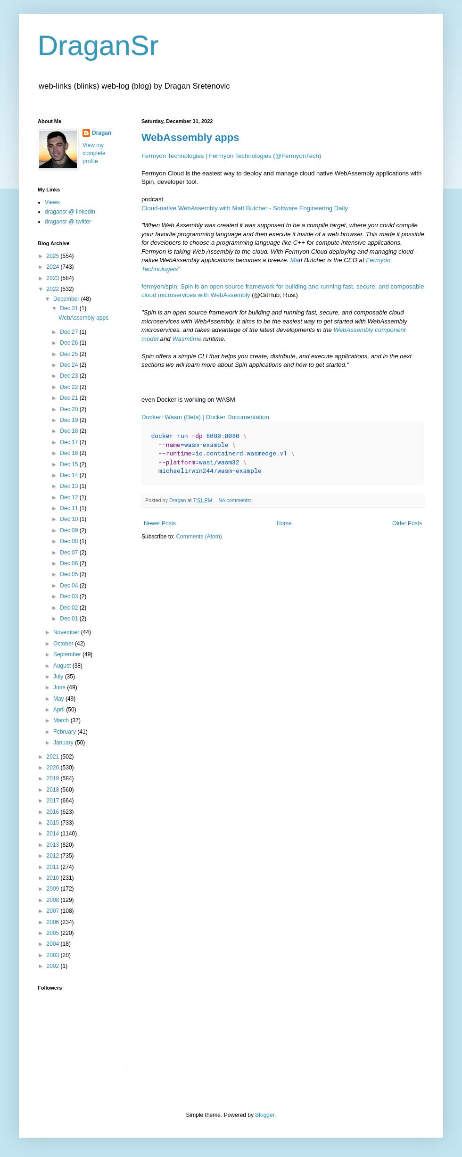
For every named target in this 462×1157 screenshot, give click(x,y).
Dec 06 (69, 563)
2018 (54, 789)
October (64, 643)
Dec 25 (69, 354)
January (64, 742)
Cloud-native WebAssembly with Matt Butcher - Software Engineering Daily (244, 208)
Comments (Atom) (199, 536)
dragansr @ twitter (68, 221)
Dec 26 (69, 342)
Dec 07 (69, 552)
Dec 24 (69, 365)
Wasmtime (186, 338)
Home (284, 523)
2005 (54, 933)
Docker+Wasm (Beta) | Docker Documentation (205, 417)
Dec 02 (69, 607)
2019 (54, 778)
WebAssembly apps (190, 137)
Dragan (101, 133)
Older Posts (407, 523)
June (60, 687)
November (67, 632)
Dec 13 (69, 486)
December (67, 299)
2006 (54, 922)
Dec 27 (69, 332)
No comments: (235, 500)
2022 (54, 289)
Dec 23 (69, 375)
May (59, 698)
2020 (54, 767)
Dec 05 (69, 574)
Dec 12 (69, 497)
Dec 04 (69, 585)
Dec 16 (69, 453)
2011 (54, 867)
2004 (54, 944)
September (67, 654)
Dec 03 (69, 596)
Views (52, 202)
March (62, 720)
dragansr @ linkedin (70, 211)
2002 (54, 966)
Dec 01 (69, 618)
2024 (54, 267)
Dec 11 (69, 508)
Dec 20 (69, 409)
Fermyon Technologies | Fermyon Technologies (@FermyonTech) (231, 155)
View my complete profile (94, 153)
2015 (54, 822)
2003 (54, 955)
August (63, 665)
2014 (54, 833)
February (65, 731)
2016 (54, 812)
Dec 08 (69, 541)
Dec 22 (69, 387)
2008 (54, 900)
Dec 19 (69, 420)
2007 (54, 911)
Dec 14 (69, 475)
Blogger (264, 1115)
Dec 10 (69, 519)
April (59, 709)
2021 (54, 756)
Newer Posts (160, 523)
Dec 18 (69, 431)
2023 (54, 278)
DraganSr (98, 45)
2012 (54, 855)
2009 (54, 888)
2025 (54, 256)
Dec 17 (69, 442)
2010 (54, 878)
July (59, 676)
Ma (294, 260)
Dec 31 (69, 308)
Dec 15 (69, 464)
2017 (54, 800)
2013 (54, 845)
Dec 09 (69, 530)
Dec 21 (69, 398)
